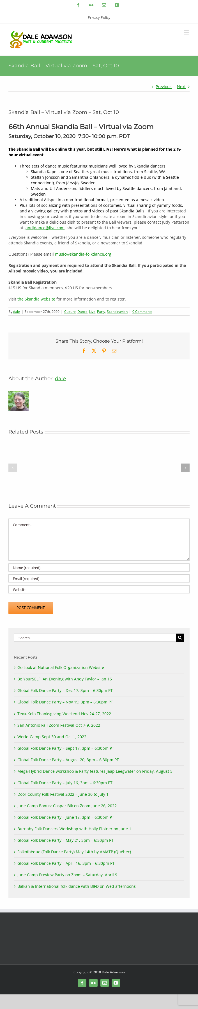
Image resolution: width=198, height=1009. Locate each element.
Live (92, 311)
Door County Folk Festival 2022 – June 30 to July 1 (63, 794)
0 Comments (142, 311)
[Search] (180, 638)
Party (101, 311)
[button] (12, 468)
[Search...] (95, 638)
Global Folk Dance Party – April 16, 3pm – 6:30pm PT (66, 863)
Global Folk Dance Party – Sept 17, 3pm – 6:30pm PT (65, 748)
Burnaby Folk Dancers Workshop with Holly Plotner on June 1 (74, 828)
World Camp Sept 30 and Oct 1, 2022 (51, 736)
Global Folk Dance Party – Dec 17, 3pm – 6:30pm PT (65, 690)
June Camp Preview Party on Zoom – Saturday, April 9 (67, 874)
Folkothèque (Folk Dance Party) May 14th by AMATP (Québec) (74, 851)
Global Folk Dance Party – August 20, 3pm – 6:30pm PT (68, 759)
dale (16, 311)
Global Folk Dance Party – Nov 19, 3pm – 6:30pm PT (65, 702)
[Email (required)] (99, 578)
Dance (82, 311)
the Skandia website (36, 299)
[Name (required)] (99, 567)
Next (181, 86)
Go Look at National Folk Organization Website (60, 667)
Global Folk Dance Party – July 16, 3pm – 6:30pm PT (64, 782)
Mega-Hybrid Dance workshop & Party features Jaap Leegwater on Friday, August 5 (94, 771)
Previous (164, 86)
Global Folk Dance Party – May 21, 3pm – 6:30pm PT (65, 840)
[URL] (99, 589)
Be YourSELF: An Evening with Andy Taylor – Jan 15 (64, 679)
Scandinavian (117, 311)
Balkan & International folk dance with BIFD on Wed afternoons (76, 886)
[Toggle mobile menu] (187, 32)
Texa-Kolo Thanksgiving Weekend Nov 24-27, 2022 (64, 713)
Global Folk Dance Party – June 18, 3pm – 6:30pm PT (65, 817)
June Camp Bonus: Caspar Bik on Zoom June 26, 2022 (67, 805)
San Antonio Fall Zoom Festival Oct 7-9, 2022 (58, 725)
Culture (70, 311)
